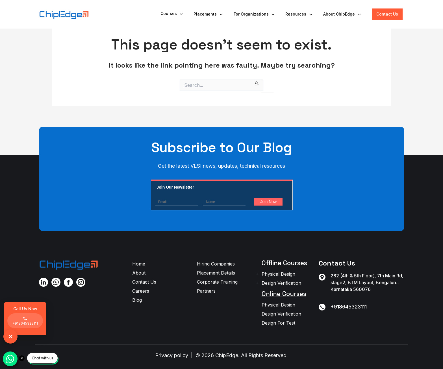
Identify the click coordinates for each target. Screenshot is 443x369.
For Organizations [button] (254, 14)
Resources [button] (299, 14)
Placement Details (216, 273)
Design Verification (281, 283)
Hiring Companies (216, 264)
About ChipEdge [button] (342, 14)
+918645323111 (349, 307)
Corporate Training (217, 282)
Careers (140, 291)
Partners (206, 291)
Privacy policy (171, 355)
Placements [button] (208, 14)
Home (138, 264)
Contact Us (387, 14)
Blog (137, 300)
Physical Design (278, 274)
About (139, 273)
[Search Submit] (257, 82)
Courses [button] (172, 13)
